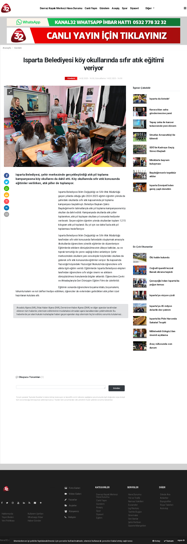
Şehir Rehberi (134, 522)
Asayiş (115, 8)
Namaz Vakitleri (135, 501)
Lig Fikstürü (133, 508)
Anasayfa (7, 48)
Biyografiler (165, 501)
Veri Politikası (8, 520)
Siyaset (134, 8)
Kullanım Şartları (35, 513)
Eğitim (99, 518)
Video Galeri (73, 494)
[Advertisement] (37, 238)
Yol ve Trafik (134, 498)
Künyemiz (72, 511)
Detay (156, 541)
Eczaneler (133, 505)
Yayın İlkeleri (8, 517)
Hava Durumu (134, 494)
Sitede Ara (165, 494)
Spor (125, 8)
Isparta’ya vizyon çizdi (162, 295)
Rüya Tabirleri (166, 505)
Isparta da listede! (159, 98)
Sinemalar (133, 515)
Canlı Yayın (91, 8)
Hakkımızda (7, 513)
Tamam (169, 541)
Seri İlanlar (133, 518)
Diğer (149, 8)
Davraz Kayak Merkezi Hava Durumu (61, 8)
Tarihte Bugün (135, 512)
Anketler (164, 498)
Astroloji (164, 508)
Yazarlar (71, 499)
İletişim (70, 517)
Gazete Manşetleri (137, 525)
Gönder (116, 388)
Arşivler (71, 505)
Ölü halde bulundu (159, 257)
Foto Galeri (72, 488)
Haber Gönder (34, 520)
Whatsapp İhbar (35, 517)
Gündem (104, 8)
